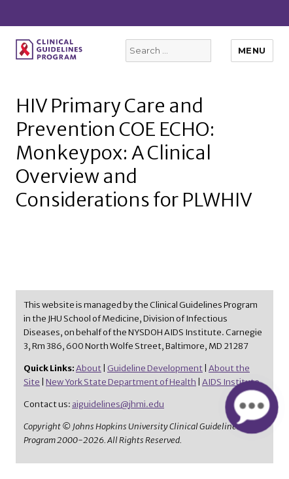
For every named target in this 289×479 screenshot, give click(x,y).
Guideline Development (155, 368)
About (88, 368)
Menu (252, 50)
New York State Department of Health (121, 382)
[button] (251, 406)
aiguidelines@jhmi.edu (118, 404)
